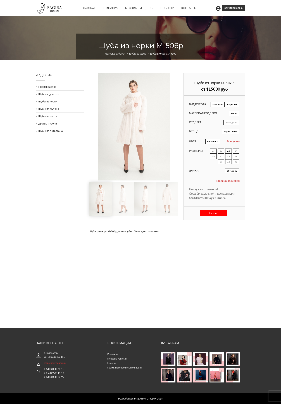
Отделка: (195, 122)
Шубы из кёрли (47, 101)
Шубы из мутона (48, 108)
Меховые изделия (139, 8)
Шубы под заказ (48, 94)
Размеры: (196, 150)
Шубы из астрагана (50, 130)
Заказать (213, 213)
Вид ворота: (198, 104)
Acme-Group (146, 398)
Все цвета (233, 141)
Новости (167, 8)
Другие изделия (48, 123)
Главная (88, 8)
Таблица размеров (228, 180)
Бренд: (194, 131)
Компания (110, 8)
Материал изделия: (203, 113)
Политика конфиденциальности (124, 367)
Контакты (189, 8)
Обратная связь (233, 8)
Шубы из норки (137, 53)
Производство (47, 86)
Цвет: (193, 141)
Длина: (194, 170)
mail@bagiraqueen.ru (55, 362)
